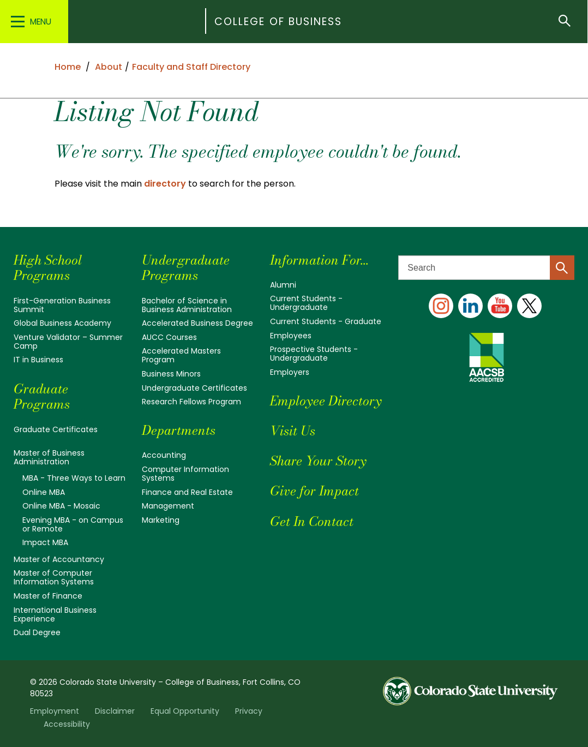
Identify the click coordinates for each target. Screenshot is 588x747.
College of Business (278, 21)
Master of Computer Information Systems (54, 577)
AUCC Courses (169, 337)
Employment (54, 711)
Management (168, 505)
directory (165, 183)
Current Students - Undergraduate (306, 303)
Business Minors (171, 373)
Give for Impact (314, 491)
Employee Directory (325, 401)
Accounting (164, 455)
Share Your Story (318, 461)
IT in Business (38, 359)
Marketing (160, 520)
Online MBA (43, 492)
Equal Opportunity (185, 711)
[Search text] (486, 267)
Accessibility (67, 724)
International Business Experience (55, 614)
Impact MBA (45, 542)
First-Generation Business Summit (62, 305)
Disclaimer (115, 711)
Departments (178, 430)
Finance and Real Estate (187, 492)
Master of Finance (48, 595)
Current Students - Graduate (325, 321)
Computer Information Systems (185, 473)
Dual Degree (37, 632)
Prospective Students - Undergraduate (314, 353)
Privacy (248, 711)
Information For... (319, 260)
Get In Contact (311, 521)
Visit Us (292, 431)
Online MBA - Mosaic (61, 505)
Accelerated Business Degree (197, 323)
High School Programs (48, 268)
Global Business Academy (62, 323)
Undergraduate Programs (186, 268)
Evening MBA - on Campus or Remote (72, 524)
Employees (290, 335)
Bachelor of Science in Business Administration (187, 305)
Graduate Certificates (56, 429)
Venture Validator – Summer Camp (68, 341)
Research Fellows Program (191, 401)
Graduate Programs (42, 397)
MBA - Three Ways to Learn (73, 478)
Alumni (283, 284)
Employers (289, 372)
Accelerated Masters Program (181, 355)
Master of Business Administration (49, 457)
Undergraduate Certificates (194, 388)
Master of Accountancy (59, 559)
